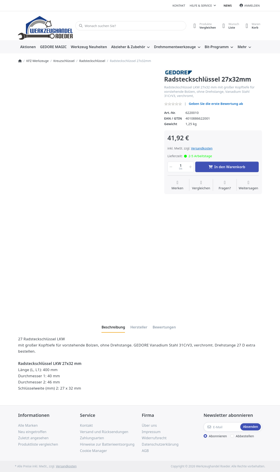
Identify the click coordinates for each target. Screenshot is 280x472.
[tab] (113, 327)
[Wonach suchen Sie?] (130, 25)
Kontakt (179, 5)
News (228, 5)
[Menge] (181, 167)
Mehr (242, 46)
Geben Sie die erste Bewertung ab (216, 103)
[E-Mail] (221, 427)
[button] (170, 167)
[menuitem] (28, 47)
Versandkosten (202, 148)
